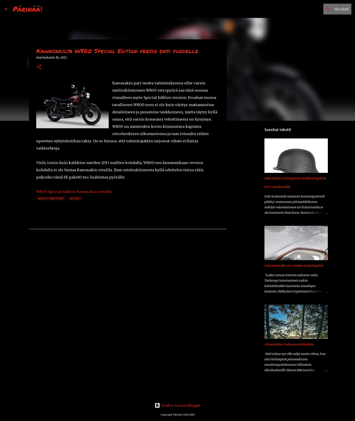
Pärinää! (27, 9)
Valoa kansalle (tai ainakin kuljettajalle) (294, 265)
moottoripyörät (51, 198)
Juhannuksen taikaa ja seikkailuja (289, 344)
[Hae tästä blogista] (327, 9)
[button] (39, 67)
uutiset (75, 198)
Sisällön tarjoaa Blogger (177, 405)
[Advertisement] (249, 195)
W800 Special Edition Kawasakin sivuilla (74, 191)
